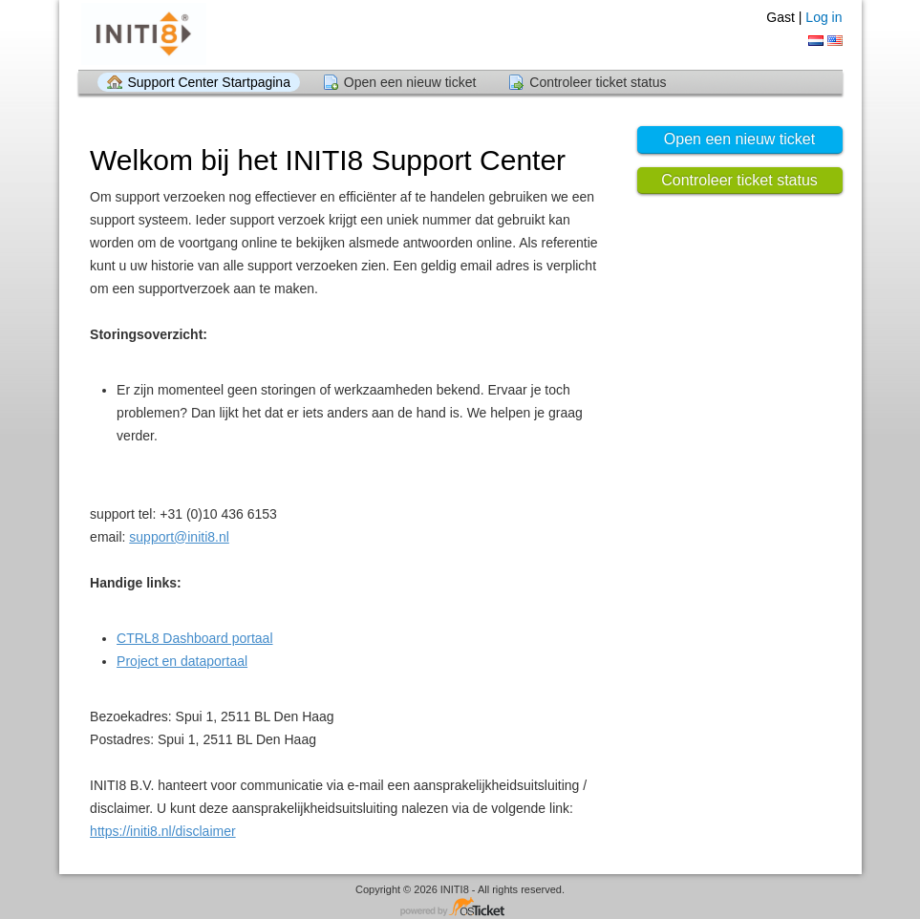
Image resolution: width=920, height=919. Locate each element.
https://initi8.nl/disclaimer (163, 831)
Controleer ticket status (597, 82)
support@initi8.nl (179, 537)
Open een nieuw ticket (410, 82)
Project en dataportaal (182, 661)
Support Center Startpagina (209, 82)
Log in (823, 17)
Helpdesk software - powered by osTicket (460, 908)
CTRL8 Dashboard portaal (194, 638)
